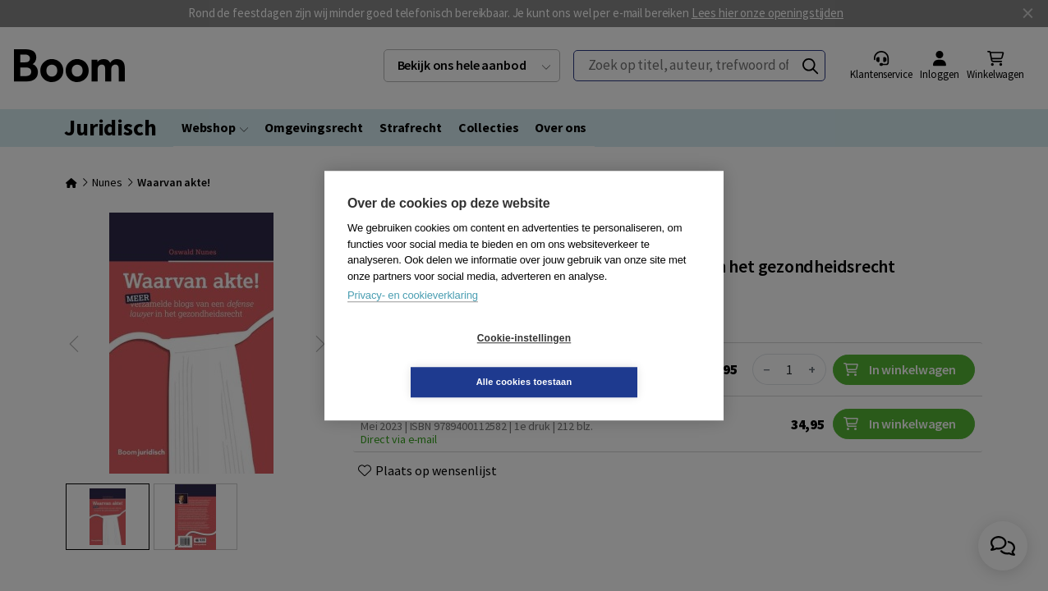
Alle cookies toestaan (622, 359)
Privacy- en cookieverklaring (412, 317)
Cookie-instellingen (426, 360)
